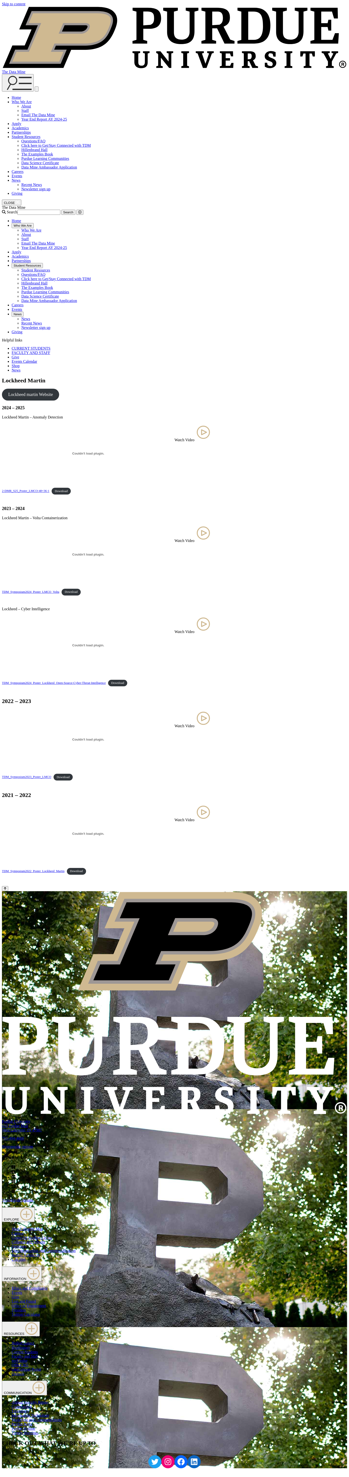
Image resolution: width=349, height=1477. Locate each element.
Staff (25, 110)
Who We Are (22, 102)
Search (12, 212)
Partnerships (21, 132)
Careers (18, 172)
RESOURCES (21, 1329)
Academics (20, 128)
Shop (16, 366)
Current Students (25, 1352)
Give (15, 357)
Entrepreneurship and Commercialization (44, 1251)
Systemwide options (17, 1146)
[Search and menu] (18, 83)
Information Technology (30, 1415)
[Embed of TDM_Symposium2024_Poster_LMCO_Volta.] (88, 554)
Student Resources (26, 137)
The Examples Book (37, 154)
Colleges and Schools (28, 1242)
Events (17, 176)
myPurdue (20, 1361)
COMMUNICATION (24, 1388)
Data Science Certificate (40, 163)
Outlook (18, 1374)
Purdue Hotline (23, 1428)
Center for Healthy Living (32, 1238)
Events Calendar (24, 361)
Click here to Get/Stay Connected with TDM (56, 145)
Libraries (19, 1259)
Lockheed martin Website (30, 394)
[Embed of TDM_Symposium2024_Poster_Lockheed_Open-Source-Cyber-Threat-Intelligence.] (88, 645)
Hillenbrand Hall (34, 150)
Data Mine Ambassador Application (49, 167)
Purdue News (22, 1424)
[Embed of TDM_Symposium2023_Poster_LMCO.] (88, 739)
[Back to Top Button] (5, 888)
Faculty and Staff (25, 1356)
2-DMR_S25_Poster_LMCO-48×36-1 (25, 491)
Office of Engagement (29, 1306)
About (26, 106)
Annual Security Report (30, 1402)
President (19, 1310)
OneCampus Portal (26, 1369)
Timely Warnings (25, 1433)
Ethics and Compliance (30, 1288)
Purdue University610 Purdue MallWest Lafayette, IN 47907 (22, 1125)
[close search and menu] (37, 89)
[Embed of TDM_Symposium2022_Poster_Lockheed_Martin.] (88, 833)
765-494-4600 (13, 1138)
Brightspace (21, 1348)
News (16, 180)
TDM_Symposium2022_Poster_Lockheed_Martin (33, 871)
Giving (17, 193)
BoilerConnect (23, 1343)
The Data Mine (13, 72)
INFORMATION (22, 1274)
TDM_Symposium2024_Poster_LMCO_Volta (30, 592)
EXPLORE (18, 1214)
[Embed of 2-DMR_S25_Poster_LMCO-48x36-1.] (88, 453)
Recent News (31, 185)
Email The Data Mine (38, 115)
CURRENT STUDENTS (31, 348)
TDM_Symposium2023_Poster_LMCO (26, 777)
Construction (22, 1407)
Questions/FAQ (33, 141)
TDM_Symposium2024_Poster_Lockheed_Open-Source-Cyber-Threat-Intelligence (54, 683)
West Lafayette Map (27, 1229)
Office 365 (20, 1365)
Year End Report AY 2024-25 (44, 119)
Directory (19, 1246)
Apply (16, 124)
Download (61, 491)
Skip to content (13, 4)
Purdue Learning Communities (45, 158)
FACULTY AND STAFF (31, 353)
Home (16, 97)
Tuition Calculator (26, 1314)
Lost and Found (24, 1301)
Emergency (20, 1411)
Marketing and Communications (37, 1420)
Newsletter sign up (35, 189)
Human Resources (26, 1255)
